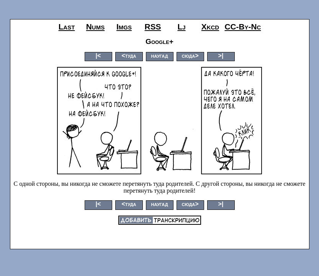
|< (98, 55)
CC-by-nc (243, 26)
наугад (159, 55)
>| (221, 55)
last (67, 26)
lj (181, 26)
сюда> (190, 55)
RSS (153, 26)
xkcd (210, 26)
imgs (124, 26)
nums (95, 26)
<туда (128, 55)
